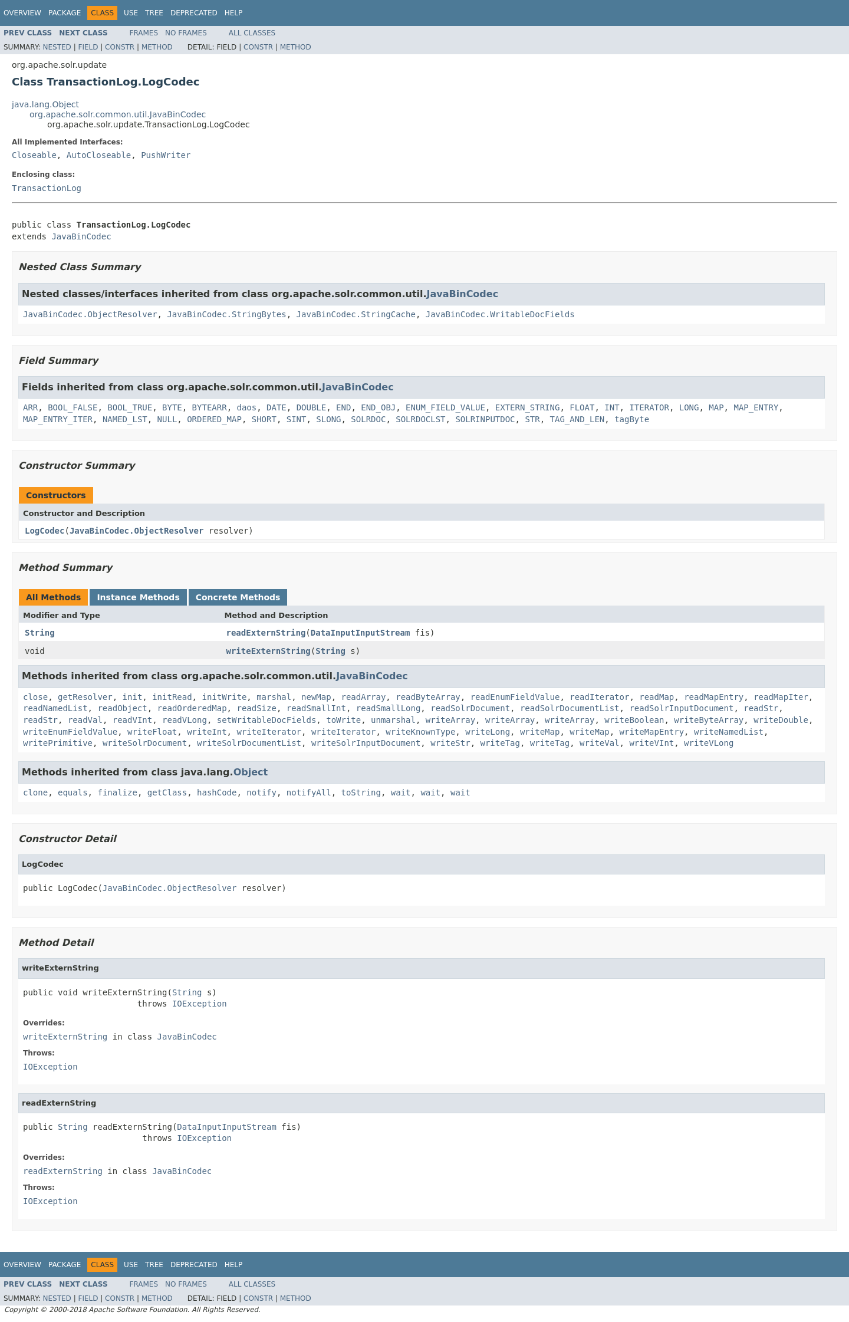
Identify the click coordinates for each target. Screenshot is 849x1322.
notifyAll (309, 792)
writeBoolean (634, 720)
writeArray (450, 720)
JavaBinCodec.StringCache (356, 314)
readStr (760, 708)
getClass (167, 792)
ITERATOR (649, 407)
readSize (256, 708)
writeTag (500, 743)
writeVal (599, 743)
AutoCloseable (99, 155)
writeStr (450, 743)
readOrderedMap (192, 708)
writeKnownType (420, 731)
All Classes (252, 33)
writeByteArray (708, 720)
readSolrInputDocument (681, 708)
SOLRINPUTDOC (485, 419)
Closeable (34, 155)
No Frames (186, 33)
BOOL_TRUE (129, 407)
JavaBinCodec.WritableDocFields (500, 314)
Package (64, 13)
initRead (172, 697)
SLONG (328, 419)
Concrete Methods (238, 597)
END (343, 407)
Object (250, 772)
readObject (122, 708)
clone (35, 792)
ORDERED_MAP (214, 419)
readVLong (184, 720)
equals (73, 792)
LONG (689, 407)
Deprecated (194, 13)
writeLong (487, 731)
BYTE (172, 407)
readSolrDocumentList (570, 708)
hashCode (216, 792)
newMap (316, 697)
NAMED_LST (125, 419)
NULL (167, 419)
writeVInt (651, 743)
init (133, 697)
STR (532, 419)
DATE (276, 407)
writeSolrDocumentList (249, 743)
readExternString (266, 632)
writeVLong (708, 743)
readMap (656, 697)
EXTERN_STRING (527, 407)
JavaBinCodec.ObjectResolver (90, 314)
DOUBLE (312, 407)
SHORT (264, 419)
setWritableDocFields (267, 720)
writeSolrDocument (145, 743)
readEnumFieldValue (515, 697)
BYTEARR (209, 407)
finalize (117, 792)
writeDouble (780, 720)
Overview (22, 13)
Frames (144, 33)
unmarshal (393, 720)
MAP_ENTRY (755, 407)
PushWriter (165, 155)
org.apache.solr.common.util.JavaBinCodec (117, 114)
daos (246, 407)
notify (261, 792)
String (40, 632)
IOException (199, 1003)
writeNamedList (729, 731)
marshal (273, 697)
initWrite (224, 697)
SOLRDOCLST (420, 419)
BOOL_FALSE (72, 407)
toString (361, 792)
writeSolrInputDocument (365, 743)
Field (88, 47)
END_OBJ (378, 407)
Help (234, 13)
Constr (119, 47)
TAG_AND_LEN (577, 419)
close (35, 697)
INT (611, 407)
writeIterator (268, 731)
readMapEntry (713, 697)
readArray (363, 697)
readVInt (132, 720)
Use (131, 13)
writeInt (206, 731)
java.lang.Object (45, 104)
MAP (716, 407)
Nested (56, 47)
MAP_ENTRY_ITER (58, 419)
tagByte (631, 419)
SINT (297, 419)
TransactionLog (46, 188)
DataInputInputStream (360, 632)
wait (401, 792)
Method (157, 47)
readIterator (599, 697)
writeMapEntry (652, 731)
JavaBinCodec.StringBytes (226, 314)
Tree (154, 13)
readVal (85, 720)
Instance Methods (138, 597)
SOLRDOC (368, 419)
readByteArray (428, 697)
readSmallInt (316, 708)
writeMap (540, 731)
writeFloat (152, 731)
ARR (30, 407)
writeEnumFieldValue (70, 731)
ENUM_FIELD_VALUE (445, 407)
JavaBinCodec (81, 236)
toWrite (343, 720)
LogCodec (44, 530)
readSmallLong (388, 708)
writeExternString (268, 651)
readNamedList (55, 708)
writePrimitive (58, 743)
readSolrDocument (470, 708)
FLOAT (582, 407)
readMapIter (780, 697)
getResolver (85, 697)
